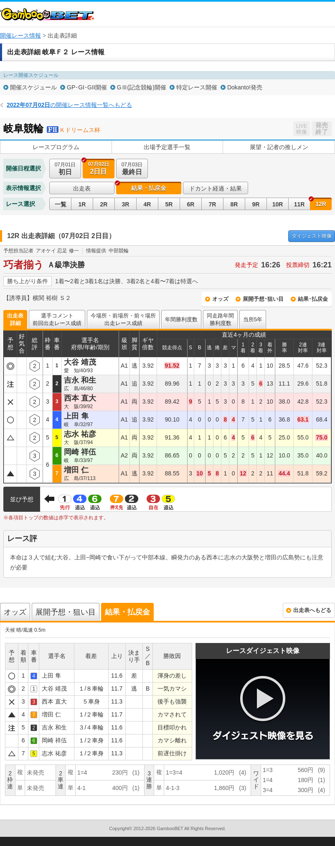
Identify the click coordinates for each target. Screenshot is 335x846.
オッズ (220, 299)
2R (104, 204)
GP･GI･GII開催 (87, 87)
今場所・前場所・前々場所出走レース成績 (123, 319)
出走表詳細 (15, 319)
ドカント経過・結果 (215, 188)
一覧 (60, 204)
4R (147, 204)
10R (277, 204)
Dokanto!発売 (244, 87)
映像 (312, 236)
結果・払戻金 (148, 188)
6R (191, 204)
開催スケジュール (33, 87)
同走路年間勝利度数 (220, 319)
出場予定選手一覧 (167, 147)
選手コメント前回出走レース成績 (57, 319)
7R (212, 204)
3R (125, 204)
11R (299, 204)
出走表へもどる (312, 610)
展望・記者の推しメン (279, 147)
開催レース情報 (20, 35)
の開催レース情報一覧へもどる (69, 105)
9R (256, 204)
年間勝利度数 (181, 319)
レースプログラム (56, 147)
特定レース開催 (196, 87)
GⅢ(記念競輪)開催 (141, 87)
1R (82, 204)
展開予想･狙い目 (263, 299)
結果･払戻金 (313, 299)
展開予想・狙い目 (66, 612)
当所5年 (252, 319)
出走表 (82, 188)
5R (169, 204)
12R (320, 204)
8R (234, 204)
